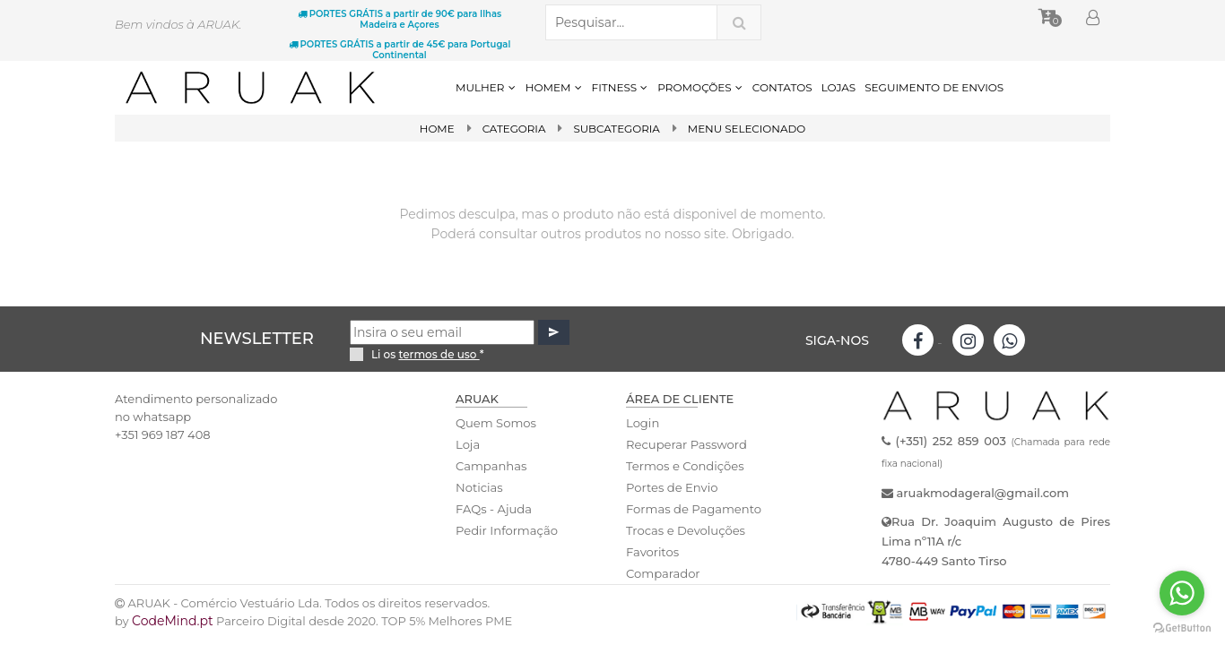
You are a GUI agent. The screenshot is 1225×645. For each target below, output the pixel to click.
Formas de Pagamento (693, 509)
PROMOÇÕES (700, 87)
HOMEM (554, 87)
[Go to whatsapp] (1182, 593)
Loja (468, 444)
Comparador (662, 573)
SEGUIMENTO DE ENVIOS (933, 87)
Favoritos (652, 552)
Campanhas (491, 466)
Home (435, 128)
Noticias (479, 487)
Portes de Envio (671, 487)
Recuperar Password (686, 444)
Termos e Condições (684, 466)
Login (642, 423)
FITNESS (620, 87)
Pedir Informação (506, 530)
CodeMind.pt (172, 621)
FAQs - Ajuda (493, 509)
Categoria (513, 128)
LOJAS (838, 87)
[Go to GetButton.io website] (1182, 627)
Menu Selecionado (747, 128)
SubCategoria (617, 128)
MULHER (486, 87)
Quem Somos (495, 423)
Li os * (427, 354)
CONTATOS (782, 87)
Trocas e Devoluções (685, 530)
